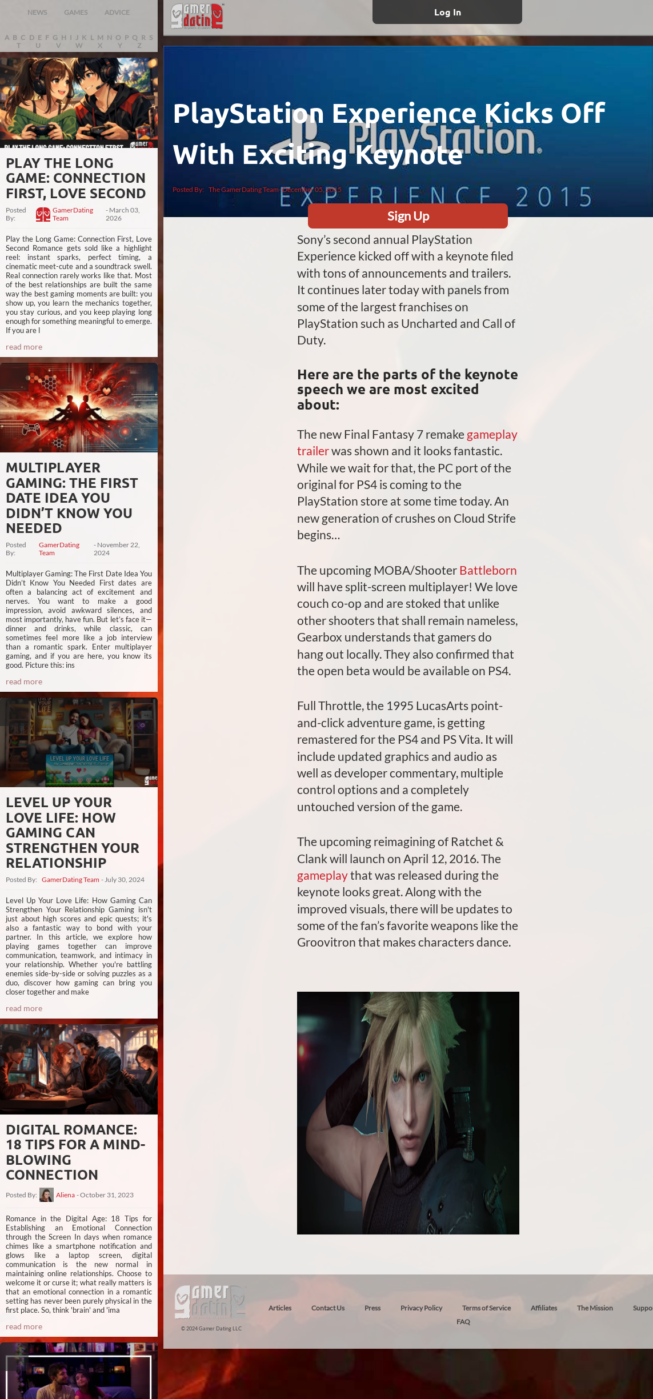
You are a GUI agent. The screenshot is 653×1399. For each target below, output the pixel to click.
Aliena (65, 1195)
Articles (280, 1308)
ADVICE (117, 12)
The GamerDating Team (244, 189)
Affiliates (544, 1308)
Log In (447, 12)
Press (372, 1308)
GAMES (75, 12)
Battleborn (488, 570)
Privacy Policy (421, 1308)
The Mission (595, 1308)
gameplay (322, 875)
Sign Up (408, 215)
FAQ (463, 1321)
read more (24, 346)
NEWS (37, 12)
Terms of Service (486, 1308)
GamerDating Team (73, 214)
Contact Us (327, 1308)
